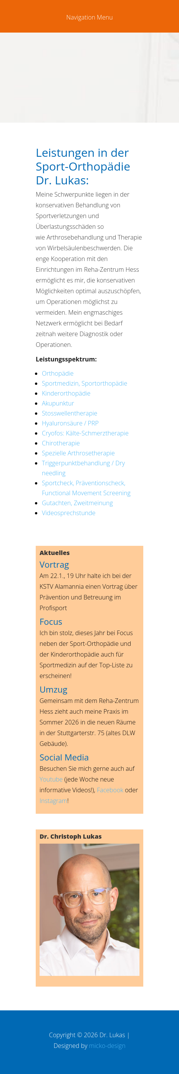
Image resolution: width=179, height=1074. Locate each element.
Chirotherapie (61, 443)
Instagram (53, 800)
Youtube (51, 779)
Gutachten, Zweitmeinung (77, 503)
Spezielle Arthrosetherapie (78, 453)
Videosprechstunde (69, 513)
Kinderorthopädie (66, 393)
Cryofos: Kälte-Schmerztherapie (85, 433)
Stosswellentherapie (69, 413)
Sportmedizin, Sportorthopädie (84, 383)
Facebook (110, 790)
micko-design (107, 1045)
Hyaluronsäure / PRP (70, 423)
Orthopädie (58, 373)
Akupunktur (58, 403)
